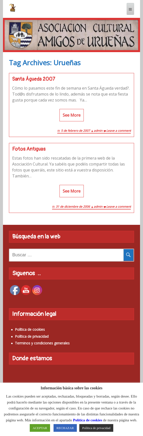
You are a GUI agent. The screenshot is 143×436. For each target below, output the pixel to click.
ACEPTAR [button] (40, 428)
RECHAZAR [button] (65, 428)
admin (98, 131)
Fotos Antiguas (28, 149)
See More (72, 115)
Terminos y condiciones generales (42, 343)
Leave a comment (118, 131)
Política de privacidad (32, 336)
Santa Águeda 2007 (33, 79)
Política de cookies (30, 329)
